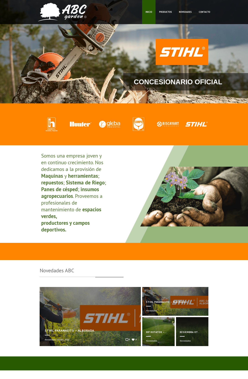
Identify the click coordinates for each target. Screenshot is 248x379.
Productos (165, 12)
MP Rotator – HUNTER (161, 332)
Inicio (149, 12)
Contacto (204, 12)
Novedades (185, 12)
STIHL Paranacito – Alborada (69, 330)
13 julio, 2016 (62, 339)
